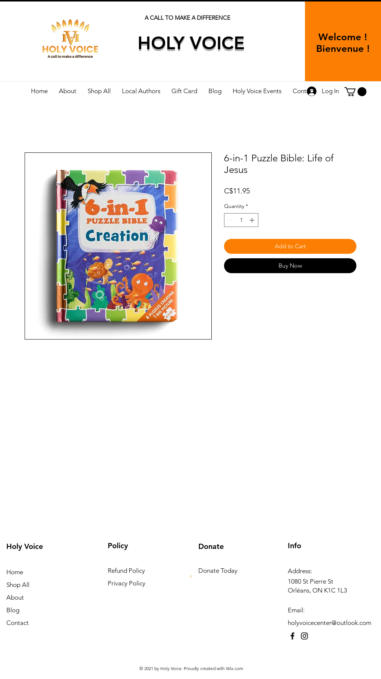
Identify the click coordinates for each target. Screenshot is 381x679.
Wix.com (234, 668)
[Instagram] (304, 636)
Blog (12, 610)
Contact (17, 622)
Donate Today (217, 570)
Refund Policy (126, 570)
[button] (355, 91)
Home (14, 572)
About (15, 597)
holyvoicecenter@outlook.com (329, 622)
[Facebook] (292, 636)
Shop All (17, 584)
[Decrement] (229, 220)
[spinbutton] (241, 220)
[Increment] (252, 220)
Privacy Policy (126, 583)
